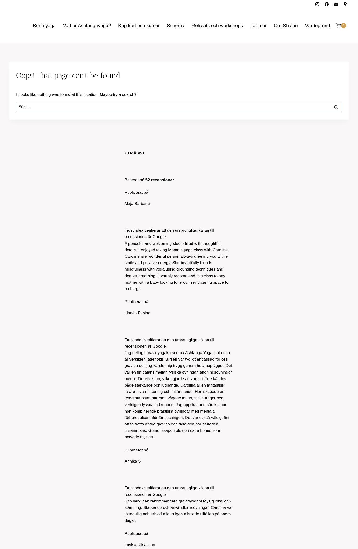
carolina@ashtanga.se (29, 181)
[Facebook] (327, 4)
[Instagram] (317, 4)
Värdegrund (317, 25)
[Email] (336, 4)
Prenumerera (295, 474)
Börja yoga (44, 25)
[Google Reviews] (345, 181)
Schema (175, 25)
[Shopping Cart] (341, 25)
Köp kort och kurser (139, 25)
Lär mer (258, 25)
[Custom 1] (345, 4)
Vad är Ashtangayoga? (87, 25)
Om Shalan (286, 25)
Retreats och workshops (217, 25)
